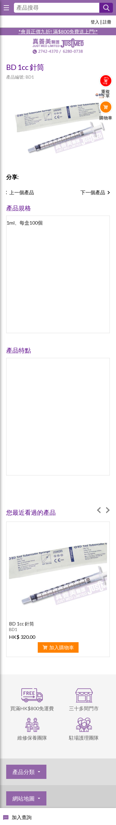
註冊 (107, 21)
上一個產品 (21, 192)
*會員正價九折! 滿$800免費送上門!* (58, 31)
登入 (95, 21)
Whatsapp (106, 130)
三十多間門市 (84, 708)
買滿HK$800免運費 (32, 708)
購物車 (105, 118)
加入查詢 (22, 817)
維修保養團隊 (32, 738)
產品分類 (23, 771)
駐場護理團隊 (84, 738)
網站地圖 (23, 798)
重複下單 (105, 93)
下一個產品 (92, 192)
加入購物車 (61, 647)
